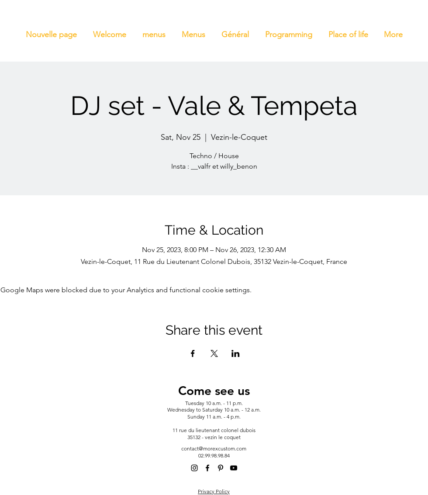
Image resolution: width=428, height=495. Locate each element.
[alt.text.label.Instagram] (194, 468)
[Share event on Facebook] (193, 353)
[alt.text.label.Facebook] (207, 468)
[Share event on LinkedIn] (235, 353)
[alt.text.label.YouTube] (233, 468)
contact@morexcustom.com (213, 448)
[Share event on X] (214, 353)
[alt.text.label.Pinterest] (220, 468)
